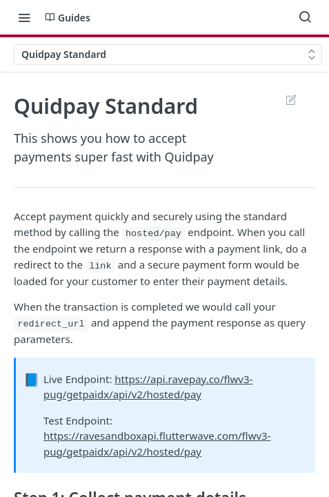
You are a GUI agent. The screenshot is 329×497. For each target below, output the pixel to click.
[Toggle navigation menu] (24, 17)
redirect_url (50, 324)
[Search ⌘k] (305, 17)
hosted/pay (153, 233)
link (100, 266)
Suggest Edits (291, 99)
